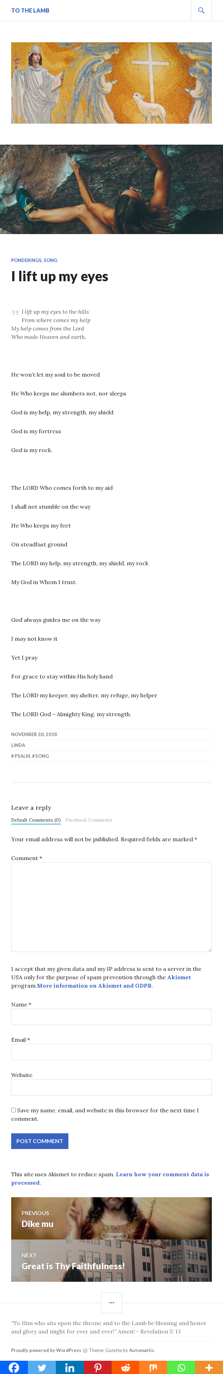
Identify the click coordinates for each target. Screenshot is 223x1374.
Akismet (179, 977)
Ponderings (26, 260)
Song (50, 260)
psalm (22, 756)
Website (21, 1074)
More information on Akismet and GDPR (94, 985)
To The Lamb (30, 10)
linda (18, 745)
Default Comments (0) (36, 820)
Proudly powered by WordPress (46, 1350)
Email (20, 1039)
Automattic (141, 1350)
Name (21, 1004)
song (42, 756)
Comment (26, 858)
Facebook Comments (89, 820)
